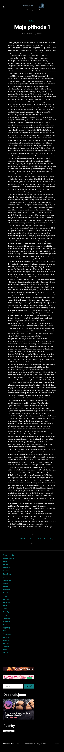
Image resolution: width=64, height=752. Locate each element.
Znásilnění (8, 584)
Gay (5, 580)
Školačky (7, 571)
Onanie (6, 599)
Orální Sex (8, 625)
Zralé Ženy (8, 577)
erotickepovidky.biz (16, 747)
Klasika (32, 24)
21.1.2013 (39, 37)
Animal (6, 587)
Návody (6, 644)
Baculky (7, 615)
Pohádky (7, 603)
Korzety (7, 640)
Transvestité (9, 621)
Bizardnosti (8, 606)
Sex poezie (8, 637)
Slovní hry (7, 656)
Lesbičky (7, 593)
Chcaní (6, 618)
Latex (6, 653)
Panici (6, 596)
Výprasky (7, 631)
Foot (5, 634)
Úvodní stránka (10, 558)
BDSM (6, 590)
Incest (6, 568)
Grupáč (6, 574)
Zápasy (6, 650)
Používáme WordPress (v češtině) (36, 747)
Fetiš (5, 628)
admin (30, 37)
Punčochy (7, 647)
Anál (5, 612)
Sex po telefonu (10, 561)
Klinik (5, 609)
